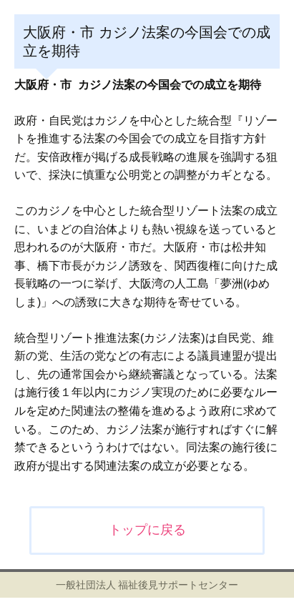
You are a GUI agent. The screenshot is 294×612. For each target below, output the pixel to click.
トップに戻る (147, 530)
